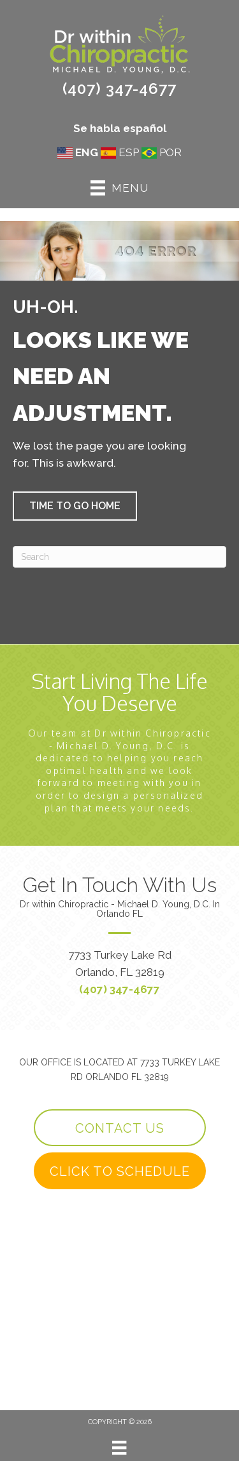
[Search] (119, 557)
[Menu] (119, 1447)
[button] (75, 506)
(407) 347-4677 (119, 88)
